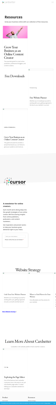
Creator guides (31, 385)
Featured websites (6, 385)
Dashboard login (31, 394)
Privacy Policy (47, 403)
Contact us (4, 394)
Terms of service (6, 398)
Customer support (32, 398)
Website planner (31, 383)
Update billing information (33, 396)
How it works (5, 381)
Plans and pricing (6, 383)
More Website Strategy (9, 286)
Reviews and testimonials (7, 387)
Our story (4, 396)
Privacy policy (5, 401)
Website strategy (32, 381)
